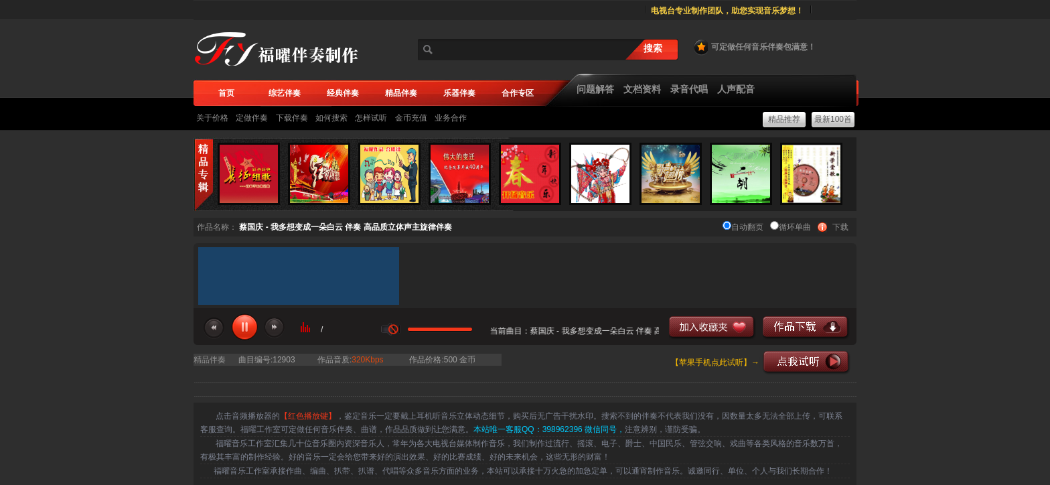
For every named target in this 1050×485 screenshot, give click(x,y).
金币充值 (411, 118)
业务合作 (451, 118)
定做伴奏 (252, 118)
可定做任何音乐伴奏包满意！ (754, 47)
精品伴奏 (210, 359)
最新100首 (833, 119)
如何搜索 (331, 118)
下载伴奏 (292, 118)
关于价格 (212, 118)
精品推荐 (784, 119)
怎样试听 (371, 118)
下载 (840, 227)
